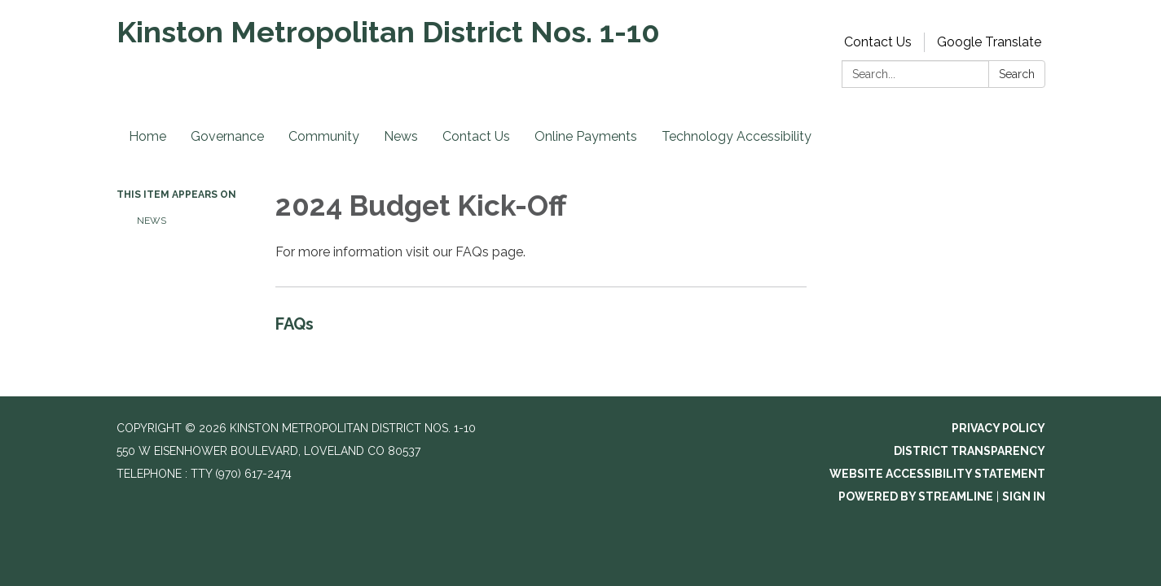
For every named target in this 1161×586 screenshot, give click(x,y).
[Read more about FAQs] (541, 327)
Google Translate (989, 42)
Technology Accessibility (736, 136)
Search (1017, 74)
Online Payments (585, 136)
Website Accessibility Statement (937, 473)
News (401, 136)
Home (147, 136)
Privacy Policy (998, 428)
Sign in (1023, 496)
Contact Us (878, 42)
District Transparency (969, 450)
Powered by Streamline (915, 496)
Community (323, 136)
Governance (227, 136)
